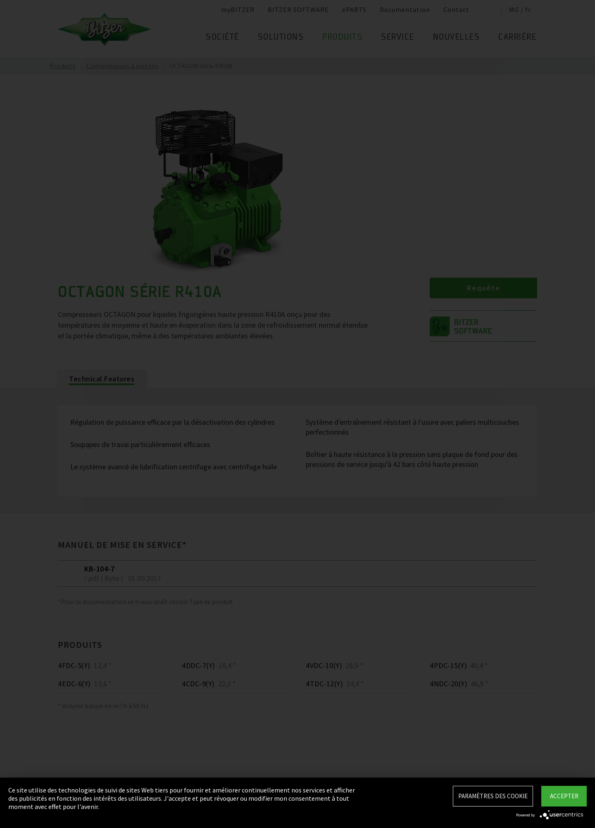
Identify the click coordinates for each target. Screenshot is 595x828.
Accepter (564, 796)
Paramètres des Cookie (493, 796)
